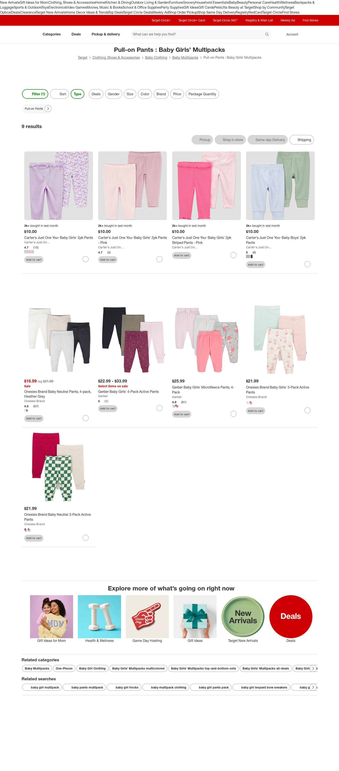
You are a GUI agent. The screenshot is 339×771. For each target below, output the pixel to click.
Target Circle (272, 12)
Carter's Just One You (37, 242)
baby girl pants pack (211, 687)
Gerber (103, 396)
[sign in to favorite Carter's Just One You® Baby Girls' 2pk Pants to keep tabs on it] (86, 259)
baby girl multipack (42, 687)
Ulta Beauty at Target (237, 7)
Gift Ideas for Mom (33, 2)
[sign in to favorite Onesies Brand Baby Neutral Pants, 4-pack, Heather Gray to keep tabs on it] (86, 418)
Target (82, 57)
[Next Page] (48, 108)
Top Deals (115, 12)
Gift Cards (206, 7)
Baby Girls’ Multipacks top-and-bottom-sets (203, 668)
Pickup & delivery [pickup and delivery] (107, 34)
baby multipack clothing (165, 687)
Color (145, 94)
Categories (53, 34)
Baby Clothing (156, 57)
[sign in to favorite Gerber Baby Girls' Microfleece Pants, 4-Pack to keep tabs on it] (233, 414)
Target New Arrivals (51, 12)
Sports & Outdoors (28, 7)
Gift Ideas (190, 7)
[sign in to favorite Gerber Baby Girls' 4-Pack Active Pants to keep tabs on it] (160, 408)
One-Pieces (64, 668)
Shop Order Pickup (182, 12)
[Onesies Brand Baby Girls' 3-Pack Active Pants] (280, 390)
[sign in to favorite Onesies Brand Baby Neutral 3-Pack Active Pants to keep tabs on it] (86, 538)
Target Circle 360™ (225, 20)
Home (100, 2)
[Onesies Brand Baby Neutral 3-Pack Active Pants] (58, 517)
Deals (15, 12)
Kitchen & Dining (118, 2)
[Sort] (59, 94)
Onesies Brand (34, 401)
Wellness (287, 2)
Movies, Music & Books (105, 7)
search (267, 34)
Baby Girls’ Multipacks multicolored (138, 668)
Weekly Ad (160, 12)
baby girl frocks (124, 687)
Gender (113, 94)
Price (177, 94)
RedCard (255, 12)
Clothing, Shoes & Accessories (72, 2)
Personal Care (259, 2)
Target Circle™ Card (191, 20)
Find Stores (290, 12)
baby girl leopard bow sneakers (261, 687)
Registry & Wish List (259, 20)
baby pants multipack (84, 687)
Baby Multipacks (185, 57)
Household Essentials (212, 2)
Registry (242, 12)
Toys (45, 7)
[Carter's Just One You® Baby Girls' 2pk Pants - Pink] (132, 240)
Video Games (76, 7)
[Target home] (27, 34)
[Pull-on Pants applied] (37, 108)
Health (275, 2)
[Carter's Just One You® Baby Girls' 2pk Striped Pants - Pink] (206, 240)
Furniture (176, 2)
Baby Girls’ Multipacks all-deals (266, 668)
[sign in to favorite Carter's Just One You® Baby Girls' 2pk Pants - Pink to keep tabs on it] (160, 259)
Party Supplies (172, 7)
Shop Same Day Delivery (216, 12)
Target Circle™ (161, 20)
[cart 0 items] (312, 34)
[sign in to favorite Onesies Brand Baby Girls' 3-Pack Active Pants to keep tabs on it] (307, 410)
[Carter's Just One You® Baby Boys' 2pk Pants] (280, 240)
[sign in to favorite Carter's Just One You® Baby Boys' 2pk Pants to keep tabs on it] (307, 264)
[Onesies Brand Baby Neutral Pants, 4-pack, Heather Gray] (58, 394)
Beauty (242, 2)
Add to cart (34, 259)
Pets (217, 7)
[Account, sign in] (290, 34)
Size (130, 94)
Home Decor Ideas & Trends (87, 12)
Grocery (189, 2)
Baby (233, 2)
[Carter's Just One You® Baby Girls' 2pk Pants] (58, 237)
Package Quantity (202, 94)
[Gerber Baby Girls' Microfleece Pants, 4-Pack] (206, 390)
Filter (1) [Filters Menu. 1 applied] (35, 94)
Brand (161, 94)
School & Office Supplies (142, 7)
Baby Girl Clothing (92, 668)
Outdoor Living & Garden (150, 2)
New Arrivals (9, 2)
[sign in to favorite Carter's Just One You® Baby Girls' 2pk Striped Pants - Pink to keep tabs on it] (233, 255)
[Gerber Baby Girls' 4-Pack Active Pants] (132, 391)
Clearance (28, 12)
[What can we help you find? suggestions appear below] (200, 34)
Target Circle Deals (137, 12)
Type (77, 94)
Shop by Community (269, 7)
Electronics (57, 7)
